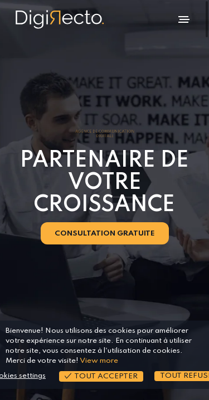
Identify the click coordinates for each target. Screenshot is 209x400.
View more (99, 360)
